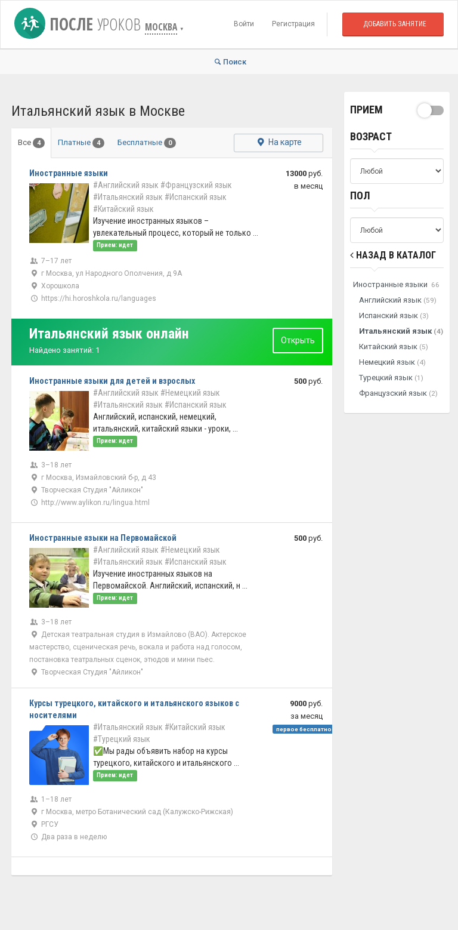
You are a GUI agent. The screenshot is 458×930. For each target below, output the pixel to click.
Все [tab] (31, 143)
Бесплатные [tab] (146, 143)
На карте (278, 142)
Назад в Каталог (393, 255)
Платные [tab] (81, 143)
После (79, 24)
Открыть (298, 340)
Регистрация (293, 24)
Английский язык (398, 299)
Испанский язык (394, 315)
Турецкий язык (391, 377)
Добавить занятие (394, 24)
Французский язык (398, 393)
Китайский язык (393, 346)
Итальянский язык (401, 331)
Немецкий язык (392, 362)
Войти (244, 24)
